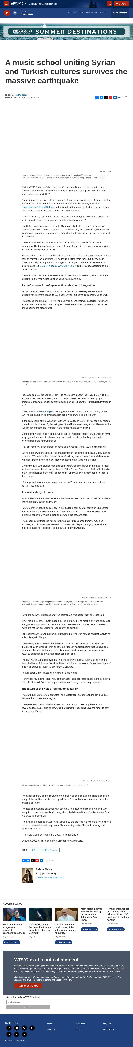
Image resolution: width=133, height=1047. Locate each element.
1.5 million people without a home (57, 266)
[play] (7, 12)
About (49, 1024)
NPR (33, 850)
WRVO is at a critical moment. (47, 959)
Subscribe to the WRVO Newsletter (23, 997)
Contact (78, 1029)
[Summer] (66, 31)
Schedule (51, 1029)
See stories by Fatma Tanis (50, 877)
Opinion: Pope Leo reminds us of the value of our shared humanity (65, 928)
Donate (123, 4)
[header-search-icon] (109, 3)
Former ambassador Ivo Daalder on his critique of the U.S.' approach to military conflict (118, 914)
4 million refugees (44, 411)
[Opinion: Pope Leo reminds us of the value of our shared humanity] (66, 914)
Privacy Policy (108, 1029)
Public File (106, 1024)
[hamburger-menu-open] (6, 3)
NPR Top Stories (49, 850)
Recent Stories (12, 903)
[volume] (15, 13)
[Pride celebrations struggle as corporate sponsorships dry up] (14, 914)
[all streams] (120, 13)
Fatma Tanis (21, 95)
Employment (80, 1024)
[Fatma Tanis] (27, 875)
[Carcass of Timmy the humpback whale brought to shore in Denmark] (40, 914)
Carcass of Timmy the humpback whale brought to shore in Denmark (40, 928)
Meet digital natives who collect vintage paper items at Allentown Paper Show (91, 914)
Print (124, 96)
